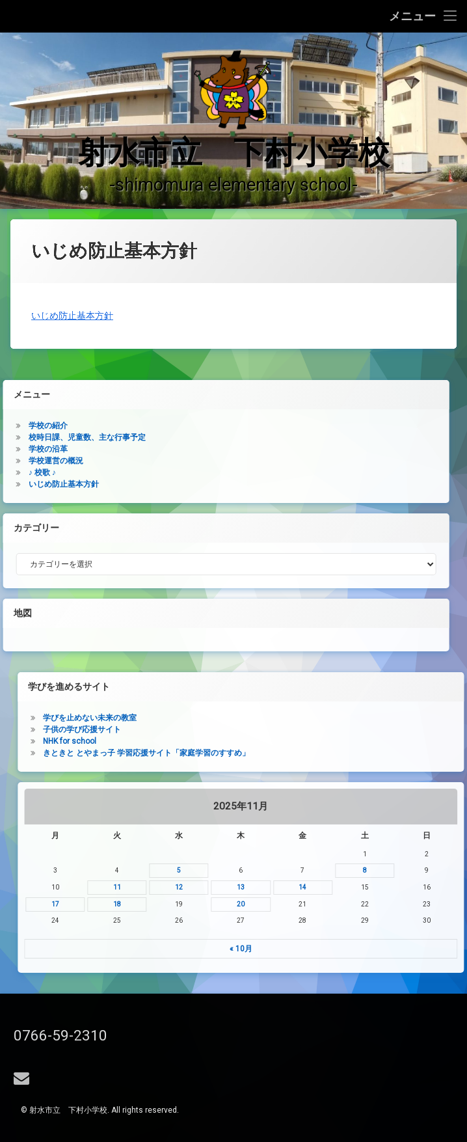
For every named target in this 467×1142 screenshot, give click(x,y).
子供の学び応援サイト (307, 729)
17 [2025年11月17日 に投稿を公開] (280, 904)
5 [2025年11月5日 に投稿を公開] (404, 870)
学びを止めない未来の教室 (315, 717)
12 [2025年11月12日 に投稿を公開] (404, 887)
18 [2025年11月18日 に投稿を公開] (342, 904)
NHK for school (294, 741)
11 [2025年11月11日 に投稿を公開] (342, 887)
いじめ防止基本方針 (72, 382)
